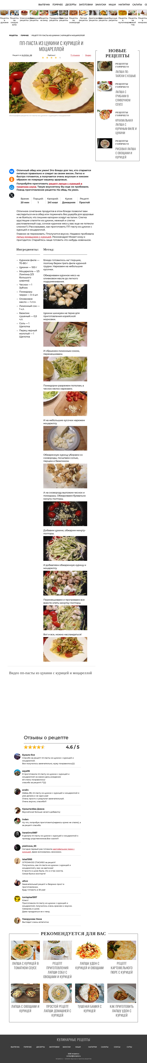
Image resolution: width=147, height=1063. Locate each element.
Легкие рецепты (83, 19)
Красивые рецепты (103, 19)
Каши (112, 4)
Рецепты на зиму (44, 19)
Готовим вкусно (73, 1040)
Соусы (117, 1047)
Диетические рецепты (93, 19)
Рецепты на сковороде (73, 20)
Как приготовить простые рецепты (22, 5)
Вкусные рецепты (113, 19)
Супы (129, 1047)
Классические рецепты (24, 19)
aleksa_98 (27, 55)
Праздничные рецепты (53, 19)
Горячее (57, 4)
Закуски (100, 4)
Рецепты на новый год (132, 21)
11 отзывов (75, 55)
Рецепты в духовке (4, 20)
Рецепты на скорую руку (14, 21)
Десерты (70, 4)
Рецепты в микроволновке (142, 20)
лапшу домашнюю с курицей (33, 237)
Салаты (137, 4)
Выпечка (44, 4)
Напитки (124, 4)
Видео (88, 55)
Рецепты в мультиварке (122, 20)
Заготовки (86, 4)
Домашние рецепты (34, 19)
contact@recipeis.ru (73, 1056)
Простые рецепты (63, 19)
